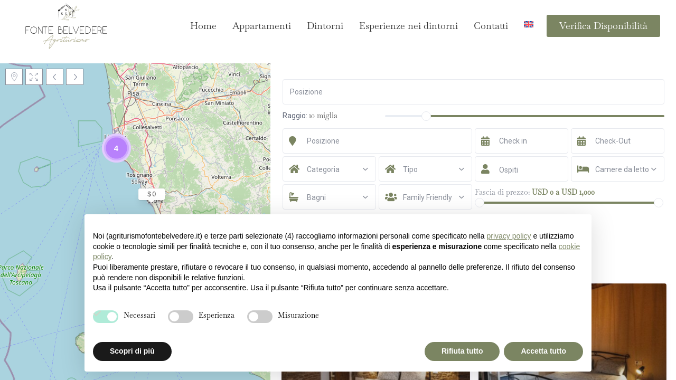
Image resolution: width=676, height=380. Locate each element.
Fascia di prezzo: (502, 192)
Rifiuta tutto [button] (462, 351)
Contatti (491, 26)
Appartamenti (261, 26)
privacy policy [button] (508, 236)
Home (203, 26)
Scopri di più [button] (132, 351)
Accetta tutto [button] (543, 351)
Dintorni (325, 26)
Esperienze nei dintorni (408, 26)
